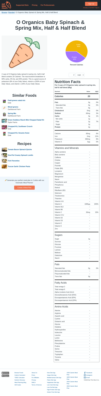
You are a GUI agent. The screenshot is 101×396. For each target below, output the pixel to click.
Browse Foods (19, 372)
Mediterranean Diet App (54, 377)
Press (33, 375)
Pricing (34, 5)
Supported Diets (22, 5)
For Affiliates (35, 377)
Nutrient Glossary (20, 380)
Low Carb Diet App (52, 385)
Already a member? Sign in (91, 7)
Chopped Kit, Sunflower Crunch (20, 126)
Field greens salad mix (16, 100)
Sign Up (91, 4)
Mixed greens (13, 107)
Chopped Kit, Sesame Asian (18, 133)
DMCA (34, 382)
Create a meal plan (24, 187)
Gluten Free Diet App (53, 392)
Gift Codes (18, 385)
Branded (11, 12)
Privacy (34, 380)
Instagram (88, 375)
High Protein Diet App (53, 389)
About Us (34, 372)
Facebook (88, 373)
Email (87, 378)
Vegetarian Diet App (53, 382)
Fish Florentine (14, 161)
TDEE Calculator (20, 377)
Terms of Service (37, 385)
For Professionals (47, 5)
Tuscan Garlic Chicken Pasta (19, 166)
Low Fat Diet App (52, 387)
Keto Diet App (51, 372)
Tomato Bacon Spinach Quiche (20, 150)
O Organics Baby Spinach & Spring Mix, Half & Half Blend (50, 25)
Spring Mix (12, 113)
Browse (4, 12)
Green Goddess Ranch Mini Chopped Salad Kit (26, 120)
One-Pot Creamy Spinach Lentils (20, 155)
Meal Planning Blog (20, 382)
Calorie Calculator (20, 375)
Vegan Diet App (51, 375)
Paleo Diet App (51, 380)
